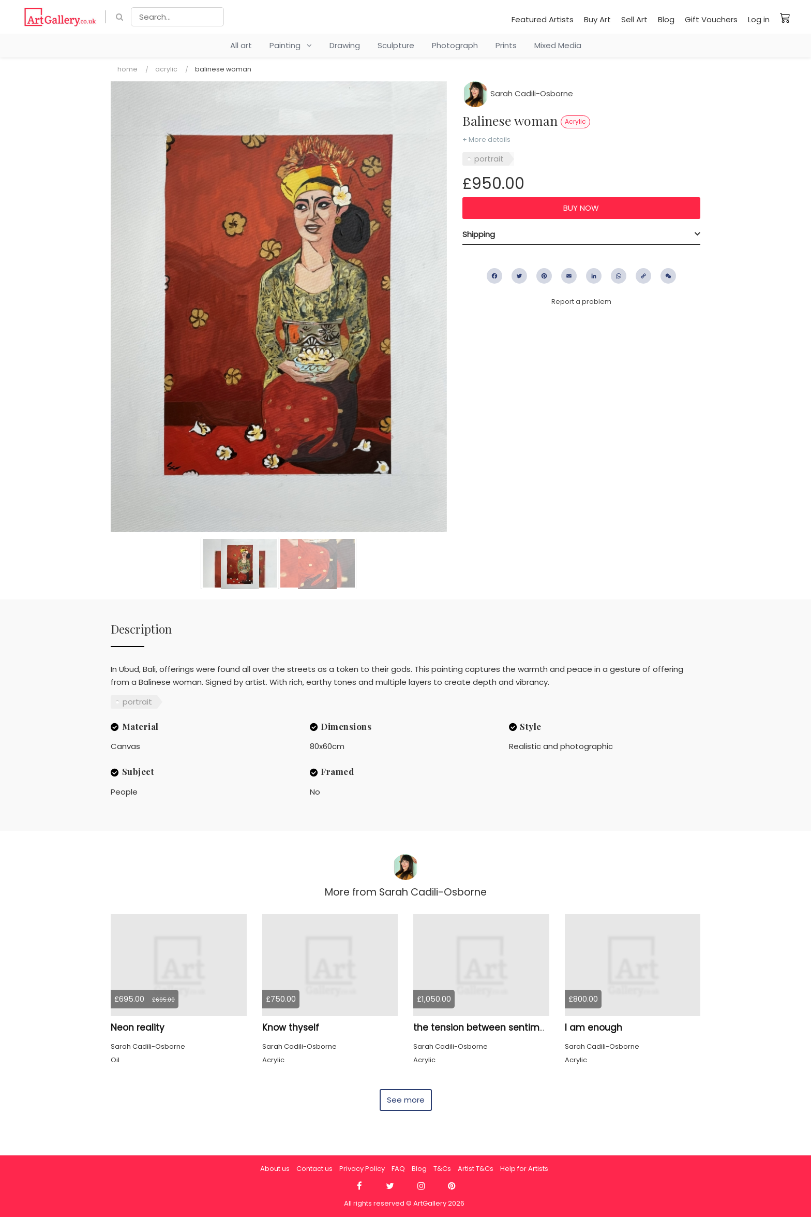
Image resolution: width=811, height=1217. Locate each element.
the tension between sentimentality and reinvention (530, 1027)
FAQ (398, 1169)
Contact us (314, 1169)
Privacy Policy (362, 1169)
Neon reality (137, 1027)
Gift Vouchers (711, 19)
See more (406, 1099)
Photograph (455, 45)
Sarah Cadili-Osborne (517, 93)
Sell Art (634, 19)
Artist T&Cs (475, 1169)
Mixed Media (557, 45)
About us (275, 1169)
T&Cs (442, 1169)
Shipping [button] (478, 234)
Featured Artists (543, 19)
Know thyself (290, 1027)
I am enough (593, 1027)
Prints (506, 45)
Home (127, 69)
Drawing (344, 45)
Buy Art (597, 19)
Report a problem (581, 301)
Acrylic (166, 69)
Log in (759, 19)
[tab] (581, 234)
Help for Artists (524, 1169)
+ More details (486, 139)
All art (241, 45)
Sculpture (396, 45)
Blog (666, 19)
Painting (290, 45)
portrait (489, 158)
